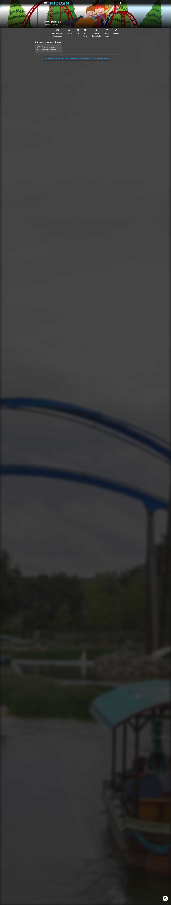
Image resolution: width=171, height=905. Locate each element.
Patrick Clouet (51, 24)
